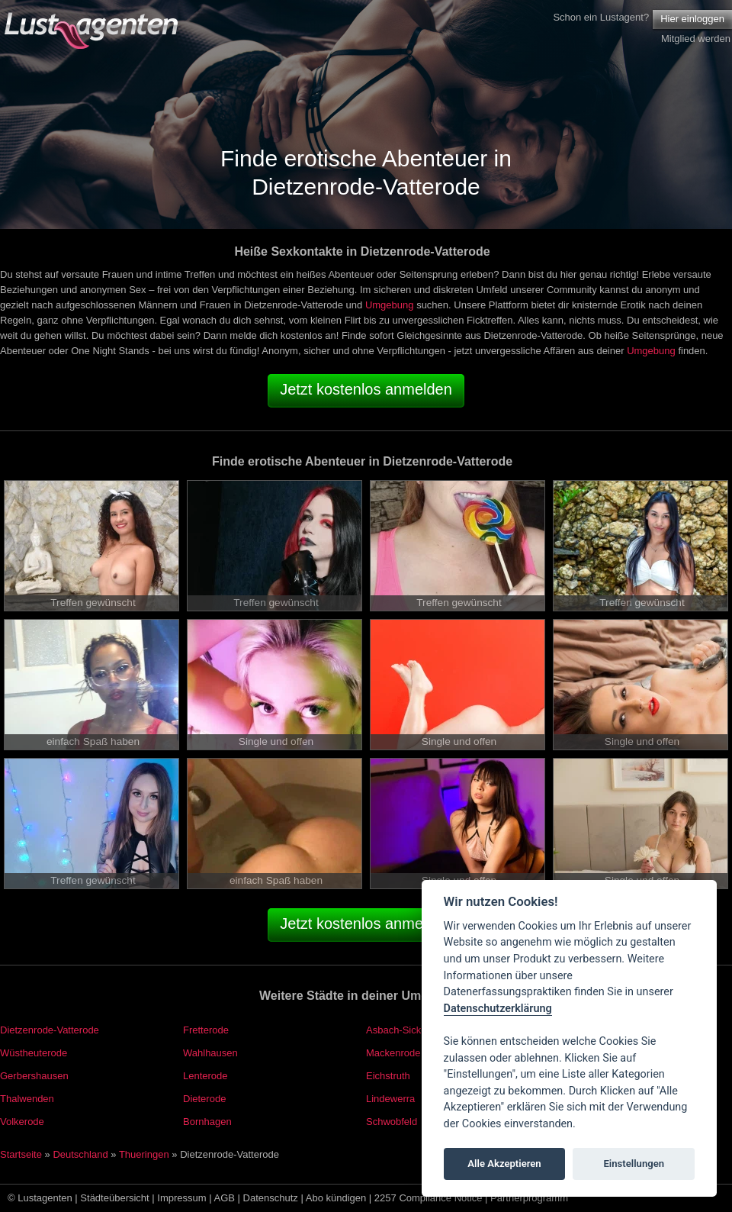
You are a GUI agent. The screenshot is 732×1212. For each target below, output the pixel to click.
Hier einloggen (692, 18)
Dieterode (204, 1098)
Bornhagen (207, 1121)
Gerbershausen (34, 1075)
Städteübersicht (114, 1198)
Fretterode (206, 1030)
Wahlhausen (210, 1053)
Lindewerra (390, 1098)
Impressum (181, 1198)
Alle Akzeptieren (504, 1163)
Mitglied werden (695, 38)
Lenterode (205, 1075)
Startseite (21, 1154)
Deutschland (80, 1154)
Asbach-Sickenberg (409, 1030)
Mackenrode (393, 1053)
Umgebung (389, 305)
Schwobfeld (391, 1121)
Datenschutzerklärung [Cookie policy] (498, 1008)
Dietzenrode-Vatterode (49, 1030)
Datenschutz (270, 1198)
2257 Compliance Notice (428, 1198)
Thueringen (144, 1154)
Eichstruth (388, 1075)
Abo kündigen (336, 1198)
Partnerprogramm (529, 1198)
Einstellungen (633, 1163)
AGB (224, 1198)
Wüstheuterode (33, 1053)
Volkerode (22, 1121)
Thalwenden (27, 1098)
